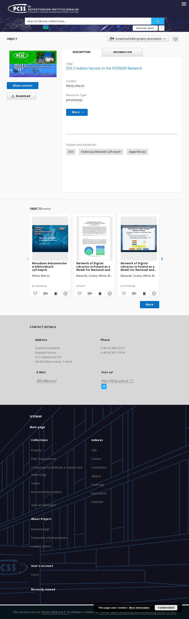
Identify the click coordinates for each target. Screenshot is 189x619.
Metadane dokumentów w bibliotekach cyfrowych (49, 266)
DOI (70, 152)
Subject (96, 476)
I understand (166, 607)
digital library (137, 152)
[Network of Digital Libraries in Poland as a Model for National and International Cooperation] (94, 238)
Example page (40, 529)
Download (20, 96)
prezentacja (74, 100)
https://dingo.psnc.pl (117, 381)
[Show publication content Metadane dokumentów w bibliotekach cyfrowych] (55, 293)
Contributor (99, 467)
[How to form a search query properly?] (161, 28)
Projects (36, 450)
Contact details (41, 546)
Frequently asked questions (49, 538)
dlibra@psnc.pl (47, 381)
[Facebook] (104, 387)
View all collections (43, 505)
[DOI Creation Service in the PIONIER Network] (33, 64)
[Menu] (184, 3)
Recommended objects (46, 492)
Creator (96, 459)
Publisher (97, 502)
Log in (35, 574)
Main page (37, 427)
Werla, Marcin (75, 86)
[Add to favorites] (175, 39)
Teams (35, 483)
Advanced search (145, 28)
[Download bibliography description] (45, 293)
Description (99, 493)
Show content (22, 85)
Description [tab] (81, 52)
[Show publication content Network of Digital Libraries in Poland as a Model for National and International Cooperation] (100, 293)
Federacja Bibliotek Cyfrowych (101, 152)
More (149, 304)
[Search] (157, 21)
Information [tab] (122, 52)
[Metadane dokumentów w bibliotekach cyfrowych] (50, 238)
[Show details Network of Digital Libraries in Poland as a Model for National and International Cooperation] (109, 293)
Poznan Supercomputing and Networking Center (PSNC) (137, 612)
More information (139, 607)
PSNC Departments (43, 459)
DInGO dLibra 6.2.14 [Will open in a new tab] (55, 612)
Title (94, 450)
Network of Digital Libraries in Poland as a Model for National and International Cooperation (93, 266)
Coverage (97, 485)
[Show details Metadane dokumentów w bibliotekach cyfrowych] (65, 293)
